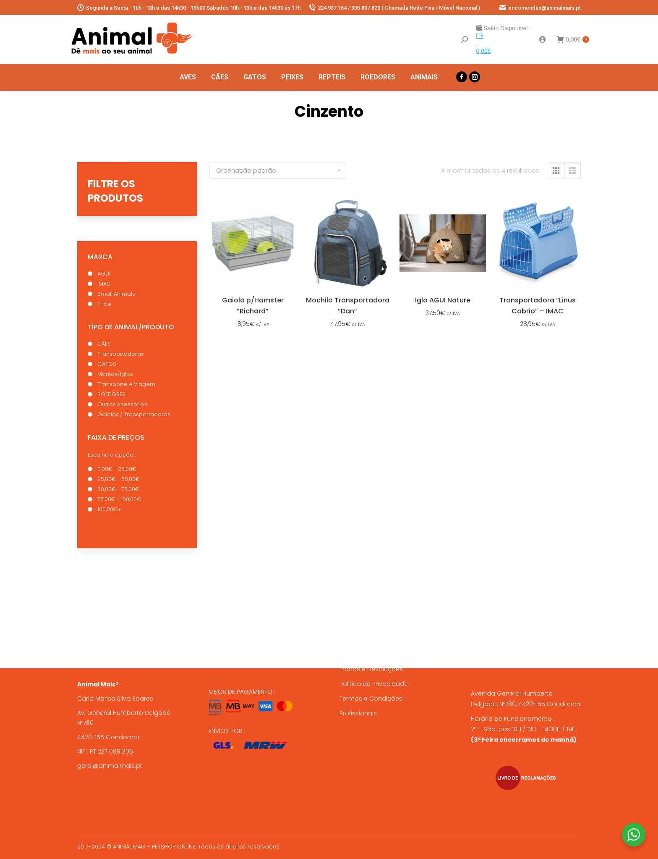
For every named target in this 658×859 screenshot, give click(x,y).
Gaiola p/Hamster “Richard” (253, 305)
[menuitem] (188, 77)
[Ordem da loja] (277, 171)
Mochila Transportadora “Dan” (347, 305)
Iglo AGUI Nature (442, 300)
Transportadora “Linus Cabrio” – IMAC (537, 305)
